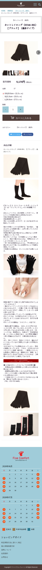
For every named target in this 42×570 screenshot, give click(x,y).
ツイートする (15, 134)
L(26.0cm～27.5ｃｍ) (13, 100)
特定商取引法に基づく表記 (11, 542)
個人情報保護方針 (8, 546)
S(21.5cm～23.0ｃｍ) (13, 96)
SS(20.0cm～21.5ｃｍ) (14, 93)
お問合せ (4, 557)
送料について (6, 550)
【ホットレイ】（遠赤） (22, 10)
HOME (3, 10)
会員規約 (4, 553)
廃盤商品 (10, 10)
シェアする (28, 134)
